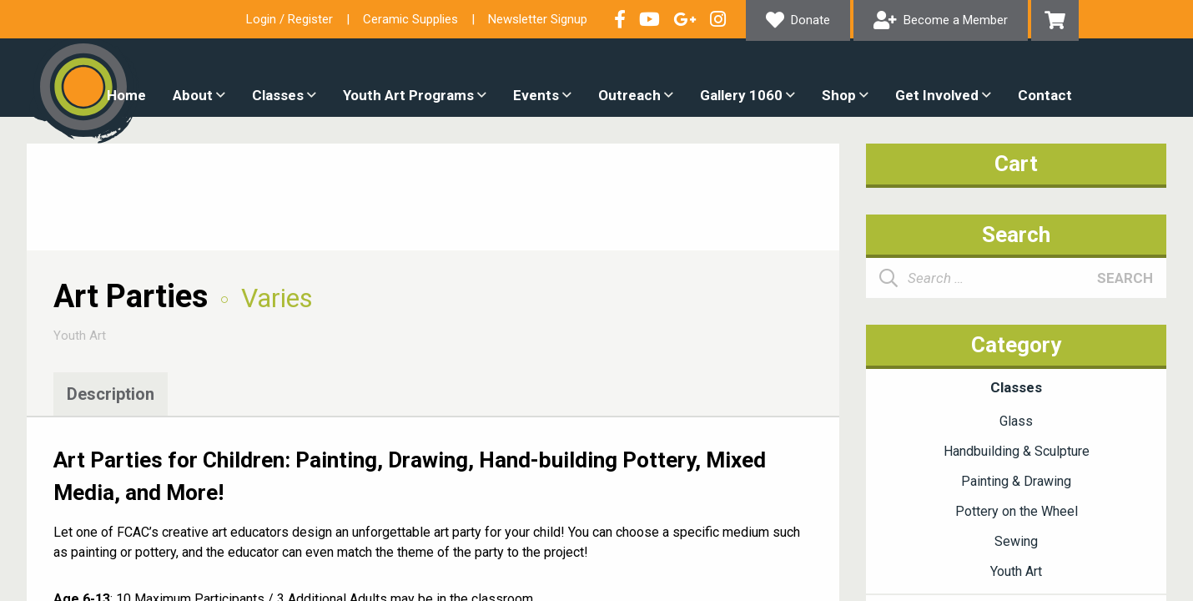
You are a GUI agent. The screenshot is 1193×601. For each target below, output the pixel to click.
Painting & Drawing (1016, 481)
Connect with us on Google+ (685, 19)
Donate (810, 20)
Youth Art (79, 335)
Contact (1045, 95)
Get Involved (937, 95)
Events (536, 95)
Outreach (629, 95)
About (193, 95)
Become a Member (956, 20)
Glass (1016, 421)
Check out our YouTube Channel (649, 19)
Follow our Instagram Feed (717, 19)
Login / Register (289, 19)
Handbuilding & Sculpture (1017, 451)
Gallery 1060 (741, 95)
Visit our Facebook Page (619, 19)
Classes (278, 95)
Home (126, 95)
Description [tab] (110, 394)
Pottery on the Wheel (1016, 511)
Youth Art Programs (408, 95)
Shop (839, 95)
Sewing (1016, 541)
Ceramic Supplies (410, 19)
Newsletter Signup (537, 19)
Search (1125, 278)
